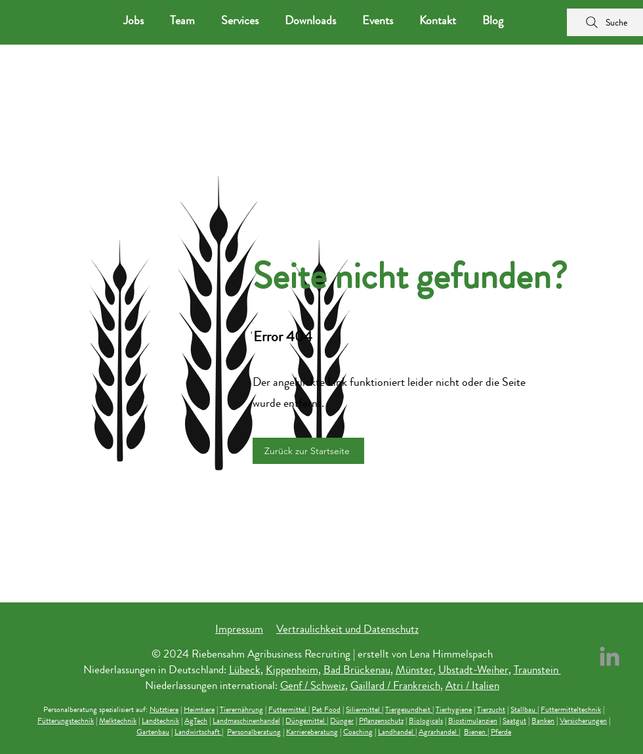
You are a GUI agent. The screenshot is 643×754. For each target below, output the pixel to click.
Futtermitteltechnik (571, 709)
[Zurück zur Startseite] (308, 451)
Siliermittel (364, 709)
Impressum (239, 629)
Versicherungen (583, 720)
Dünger (342, 720)
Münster (414, 669)
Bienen (475, 732)
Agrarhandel (439, 732)
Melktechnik (117, 720)
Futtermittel (288, 709)
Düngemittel (306, 720)
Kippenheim (292, 669)
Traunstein (537, 669)
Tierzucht (491, 709)
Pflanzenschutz (381, 720)
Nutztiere (164, 709)
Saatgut (514, 720)
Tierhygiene (454, 709)
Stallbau (523, 709)
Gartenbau (152, 732)
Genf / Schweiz (312, 685)
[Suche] (605, 22)
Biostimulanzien (472, 720)
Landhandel (396, 732)
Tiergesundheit (408, 709)
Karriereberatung (312, 732)
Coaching (358, 732)
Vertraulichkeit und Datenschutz (347, 629)
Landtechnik (160, 720)
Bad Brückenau (356, 669)
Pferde (501, 732)
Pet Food (326, 709)
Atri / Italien (472, 685)
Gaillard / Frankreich (395, 685)
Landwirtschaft (198, 732)
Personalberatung (254, 732)
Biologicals (426, 720)
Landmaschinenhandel (246, 720)
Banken (542, 720)
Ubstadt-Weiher (473, 669)
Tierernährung (241, 709)
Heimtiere (199, 709)
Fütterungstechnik (65, 720)
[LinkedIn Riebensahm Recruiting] (609, 656)
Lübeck (244, 669)
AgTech (195, 720)
